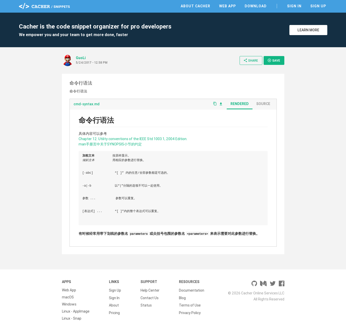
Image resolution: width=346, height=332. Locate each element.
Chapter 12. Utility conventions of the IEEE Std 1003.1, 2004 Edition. (133, 139)
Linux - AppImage (75, 311)
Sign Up (318, 6)
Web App (227, 6)
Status (146, 304)
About (114, 304)
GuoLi (81, 58)
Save (273, 60)
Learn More (308, 30)
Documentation (191, 290)
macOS (68, 297)
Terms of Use (190, 304)
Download (256, 6)
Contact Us (149, 297)
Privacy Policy (190, 311)
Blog (182, 297)
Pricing (114, 311)
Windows (69, 304)
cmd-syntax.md (87, 104)
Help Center (150, 290)
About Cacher (195, 6)
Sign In (294, 6)
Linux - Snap (71, 318)
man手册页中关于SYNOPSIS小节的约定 (110, 144)
